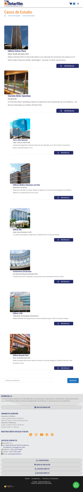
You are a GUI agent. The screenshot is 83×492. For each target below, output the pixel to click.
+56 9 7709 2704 (15, 452)
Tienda (27, 479)
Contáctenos (36, 479)
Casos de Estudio (28, 16)
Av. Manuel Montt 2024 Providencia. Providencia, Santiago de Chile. (15, 446)
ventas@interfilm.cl (15, 454)
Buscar (73, 381)
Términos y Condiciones (50, 479)
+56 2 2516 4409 (16, 449)
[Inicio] (5, 16)
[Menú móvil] (77, 4)
